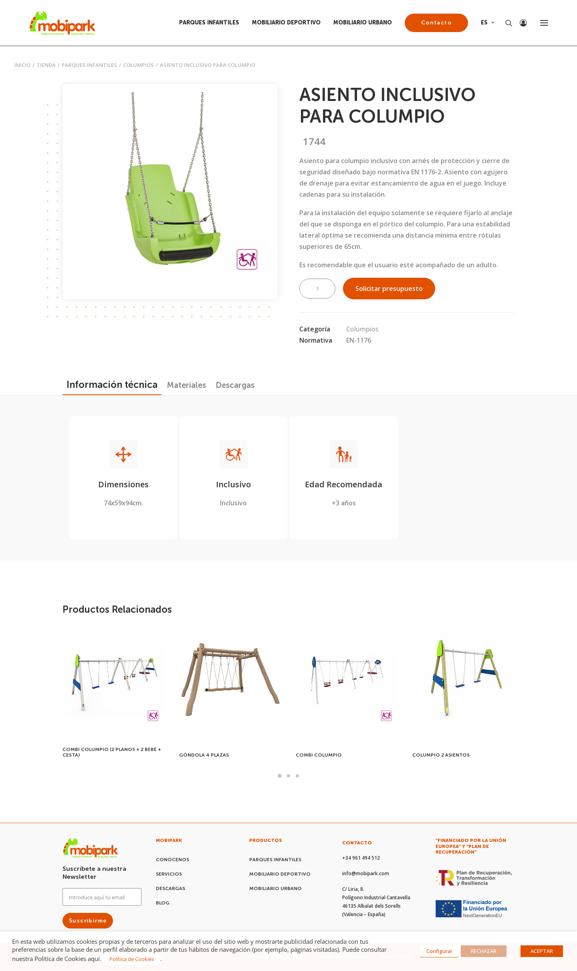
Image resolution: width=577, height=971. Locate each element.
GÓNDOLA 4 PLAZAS (204, 755)
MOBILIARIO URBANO (362, 22)
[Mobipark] (62, 23)
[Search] (505, 22)
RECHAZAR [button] (483, 951)
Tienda (46, 65)
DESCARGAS (170, 888)
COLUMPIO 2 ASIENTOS (441, 755)
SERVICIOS (169, 874)
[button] (170, 191)
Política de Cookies (131, 959)
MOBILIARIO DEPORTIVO (286, 22)
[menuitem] (212, 23)
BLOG (162, 903)
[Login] (519, 22)
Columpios (138, 65)
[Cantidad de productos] (317, 289)
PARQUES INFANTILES (209, 22)
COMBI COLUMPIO (319, 755)
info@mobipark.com (365, 873)
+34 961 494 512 (361, 857)
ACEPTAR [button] (542, 951)
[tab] (186, 385)
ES (487, 22)
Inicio (22, 65)
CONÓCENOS (172, 859)
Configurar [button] (439, 951)
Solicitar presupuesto (389, 288)
